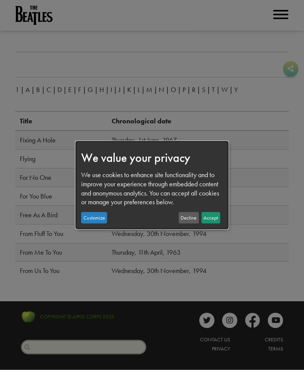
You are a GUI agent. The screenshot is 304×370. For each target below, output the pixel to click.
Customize (94, 217)
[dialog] (152, 185)
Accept (210, 217)
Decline (189, 217)
